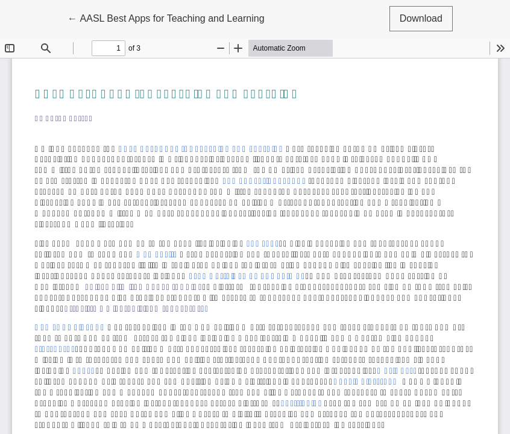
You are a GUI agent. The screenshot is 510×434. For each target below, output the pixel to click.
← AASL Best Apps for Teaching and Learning (166, 17)
